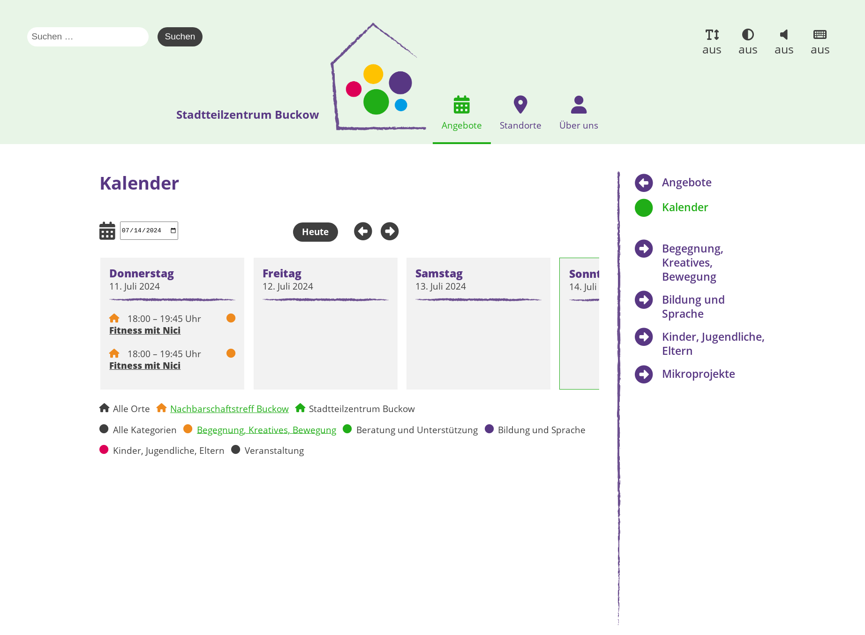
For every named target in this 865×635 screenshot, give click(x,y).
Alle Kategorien (145, 429)
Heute (315, 231)
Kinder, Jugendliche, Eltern (169, 450)
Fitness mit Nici (145, 330)
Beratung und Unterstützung (417, 429)
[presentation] (376, 76)
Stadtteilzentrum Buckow (362, 408)
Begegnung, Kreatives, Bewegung (266, 429)
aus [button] (712, 49)
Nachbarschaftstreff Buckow (229, 408)
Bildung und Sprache (542, 429)
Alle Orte (131, 408)
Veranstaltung (274, 450)
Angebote (687, 182)
